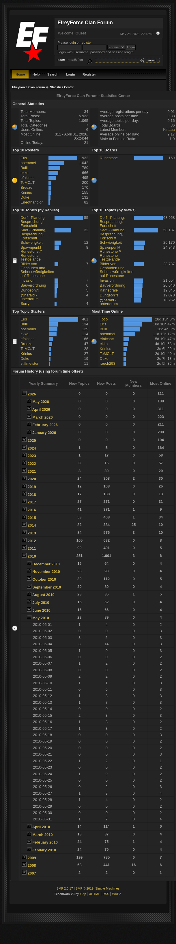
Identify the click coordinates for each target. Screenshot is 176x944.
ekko (24, 173)
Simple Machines (107, 888)
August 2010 (43, 595)
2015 (32, 518)
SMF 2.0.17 (65, 888)
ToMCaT (27, 182)
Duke (24, 197)
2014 (32, 525)
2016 (32, 510)
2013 (32, 533)
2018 (32, 494)
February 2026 (45, 425)
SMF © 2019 (84, 888)
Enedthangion (32, 202)
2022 (32, 463)
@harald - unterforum (29, 297)
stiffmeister (29, 363)
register (85, 42)
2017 (32, 502)
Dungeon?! (29, 290)
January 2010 (44, 850)
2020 (32, 479)
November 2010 (46, 571)
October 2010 (44, 579)
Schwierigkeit (31, 242)
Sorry (24, 303)
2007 (32, 873)
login (72, 42)
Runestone (109, 158)
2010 (32, 556)
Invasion (27, 280)
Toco (104, 319)
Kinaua (169, 129)
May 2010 (40, 618)
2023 (32, 456)
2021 (32, 471)
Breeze (26, 187)
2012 (32, 541)
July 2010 (40, 602)
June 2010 (41, 610)
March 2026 (42, 417)
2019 (32, 487)
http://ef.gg (75, 59)
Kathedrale (109, 290)
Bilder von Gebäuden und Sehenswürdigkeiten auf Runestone (37, 270)
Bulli (23, 168)
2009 (32, 858)
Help (36, 74)
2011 (32, 548)
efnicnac (27, 177)
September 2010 (46, 587)
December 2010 (46, 564)
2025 (32, 440)
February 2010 (45, 842)
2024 (32, 448)
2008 (32, 865)
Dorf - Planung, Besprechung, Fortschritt (33, 221)
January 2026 (44, 432)
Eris (23, 158)
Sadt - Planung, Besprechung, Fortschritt (33, 234)
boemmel (28, 163)
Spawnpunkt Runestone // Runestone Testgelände (31, 253)
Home (20, 74)
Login (70, 74)
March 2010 (42, 835)
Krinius (26, 192)
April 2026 (41, 409)
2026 (32, 394)
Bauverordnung (33, 285)
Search (53, 74)
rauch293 (107, 363)
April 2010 (41, 827)
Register (89, 74)
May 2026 (40, 401)
